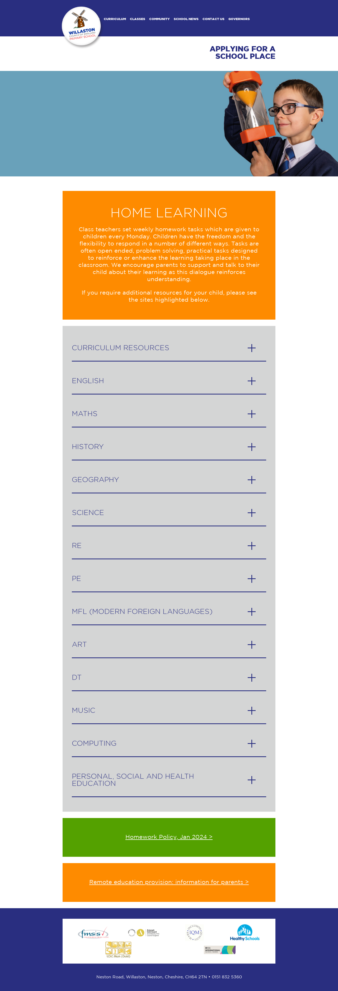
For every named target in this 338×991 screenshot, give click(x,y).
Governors (239, 19)
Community (159, 19)
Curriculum (115, 19)
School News (186, 19)
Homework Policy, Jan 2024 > (169, 837)
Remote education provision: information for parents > (169, 882)
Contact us (213, 19)
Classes (137, 19)
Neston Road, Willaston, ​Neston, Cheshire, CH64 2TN (151, 977)
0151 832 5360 (227, 977)
